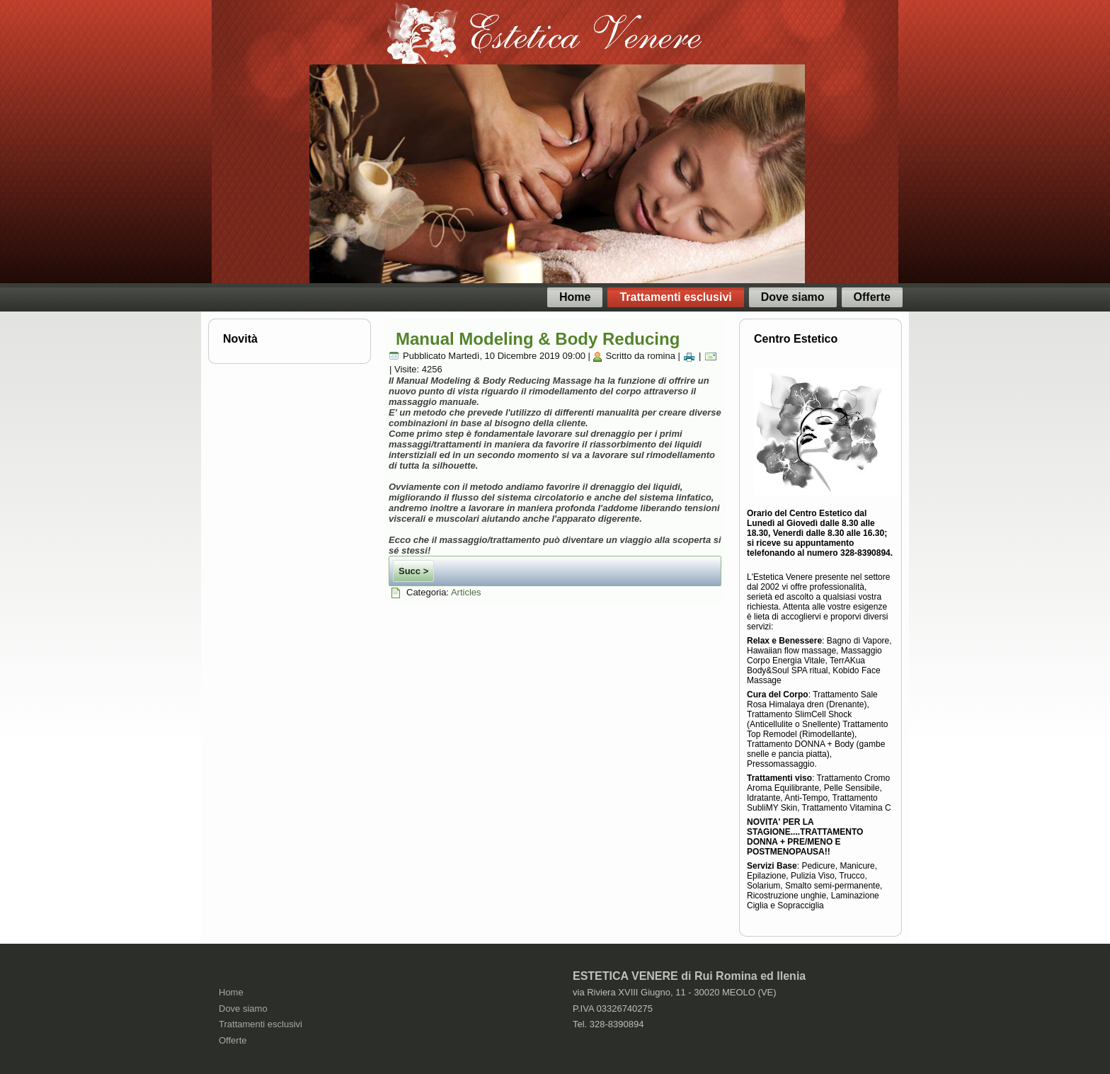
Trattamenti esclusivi (675, 297)
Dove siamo (793, 297)
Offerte (872, 297)
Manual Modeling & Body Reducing (538, 338)
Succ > (413, 571)
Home (574, 297)
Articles (466, 592)
